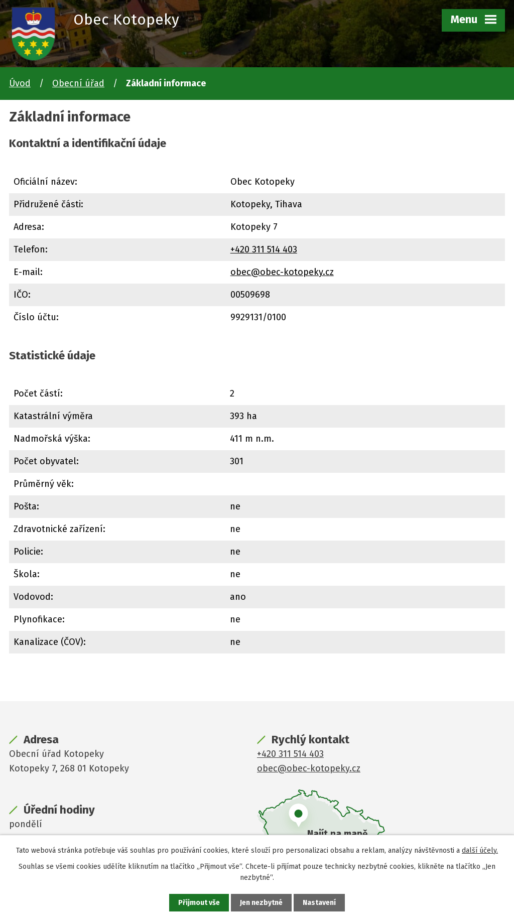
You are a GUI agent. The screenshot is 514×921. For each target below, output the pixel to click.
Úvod (20, 83)
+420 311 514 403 (263, 249)
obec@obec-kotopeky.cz (282, 272)
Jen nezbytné (261, 902)
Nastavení (319, 902)
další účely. (480, 850)
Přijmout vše (199, 902)
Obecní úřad (78, 83)
